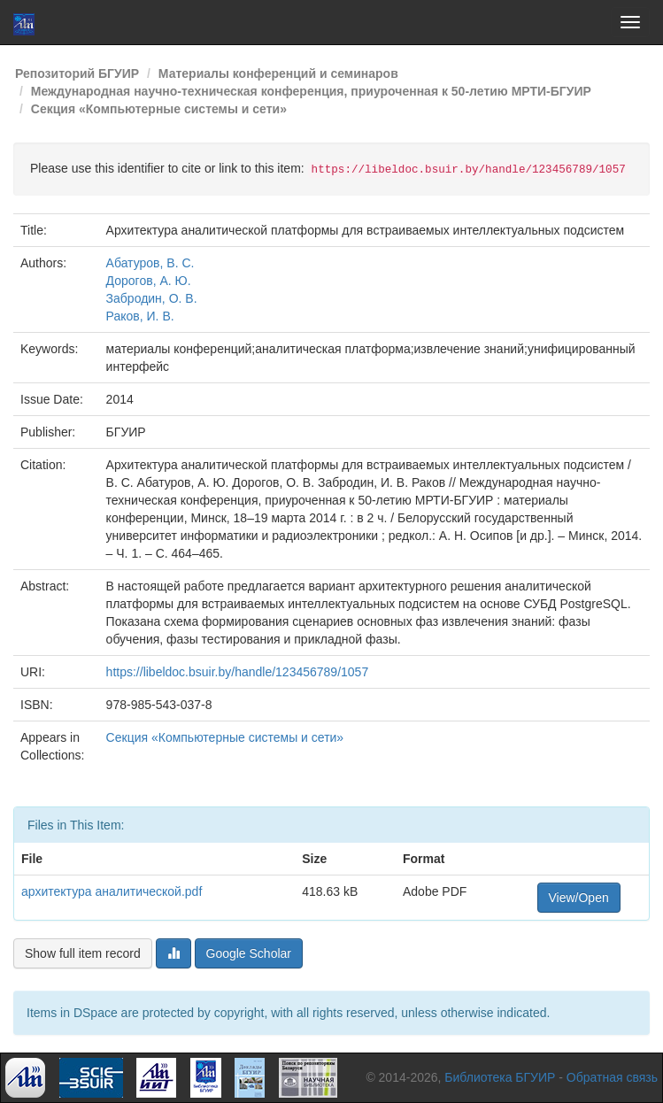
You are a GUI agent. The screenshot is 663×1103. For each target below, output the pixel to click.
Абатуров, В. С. (150, 263)
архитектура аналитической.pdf (111, 891)
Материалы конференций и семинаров (278, 73)
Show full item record (83, 953)
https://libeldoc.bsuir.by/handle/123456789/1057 (237, 672)
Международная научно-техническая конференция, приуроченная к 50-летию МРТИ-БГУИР (311, 91)
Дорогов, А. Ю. (148, 281)
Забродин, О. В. (151, 298)
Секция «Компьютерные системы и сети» (159, 109)
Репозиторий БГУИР (77, 73)
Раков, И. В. (140, 316)
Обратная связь (612, 1077)
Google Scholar (249, 953)
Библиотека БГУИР (499, 1077)
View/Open (579, 898)
